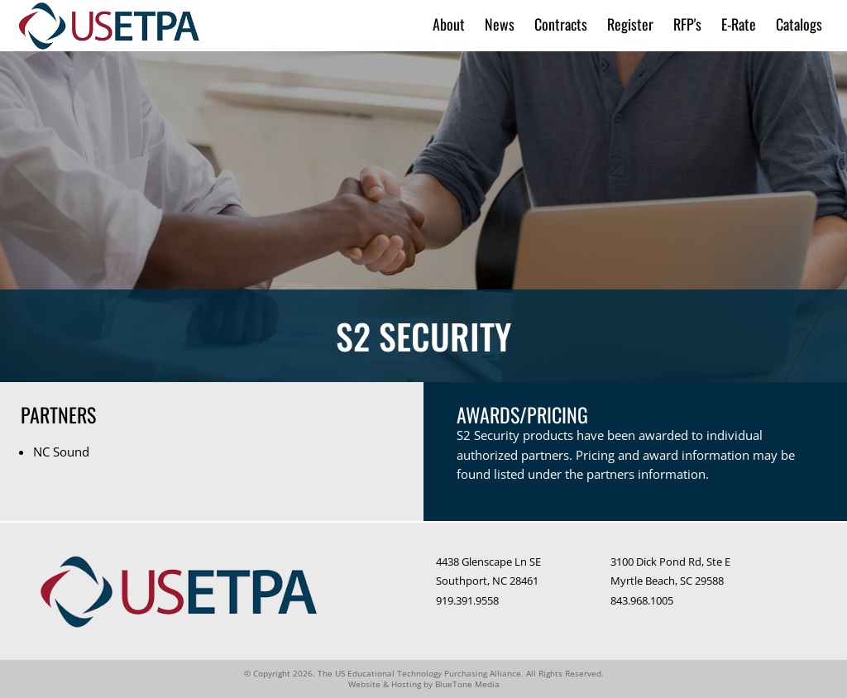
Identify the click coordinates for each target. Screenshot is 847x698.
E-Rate (738, 24)
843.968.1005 (641, 600)
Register (630, 24)
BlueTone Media (467, 684)
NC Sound (61, 451)
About (449, 24)
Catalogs (799, 24)
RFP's (687, 24)
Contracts (560, 24)
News (499, 24)
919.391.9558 (467, 600)
